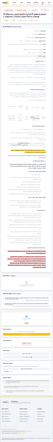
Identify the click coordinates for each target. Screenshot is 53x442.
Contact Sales (28, 431)
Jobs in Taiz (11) (5, 416)
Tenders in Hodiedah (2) (24, 416)
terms (36, 438)
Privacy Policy (40, 421)
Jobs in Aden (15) (5, 411)
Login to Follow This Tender (26, 368)
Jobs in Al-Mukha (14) (6, 414)
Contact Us (39, 414)
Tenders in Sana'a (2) (23, 418)
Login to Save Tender (26, 353)
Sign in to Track (26, 334)
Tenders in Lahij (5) (23, 414)
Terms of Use (40, 418)
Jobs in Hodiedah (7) (6, 421)
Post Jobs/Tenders (41, 411)
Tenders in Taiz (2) (23, 421)
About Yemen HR (41, 416)
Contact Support (21, 433)
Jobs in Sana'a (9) (5, 418)
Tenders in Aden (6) (23, 411)
